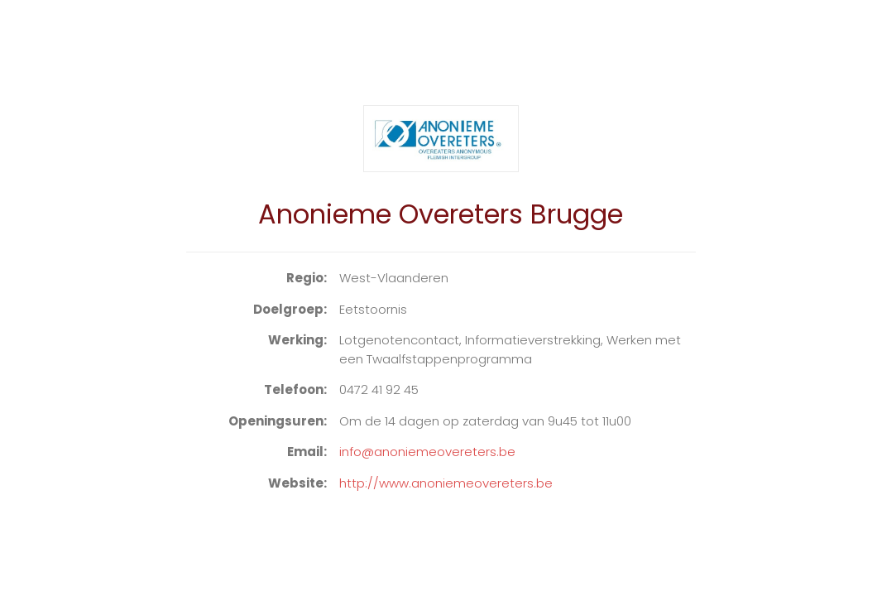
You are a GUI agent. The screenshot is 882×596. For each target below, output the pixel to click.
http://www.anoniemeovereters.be (446, 483)
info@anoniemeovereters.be (427, 451)
